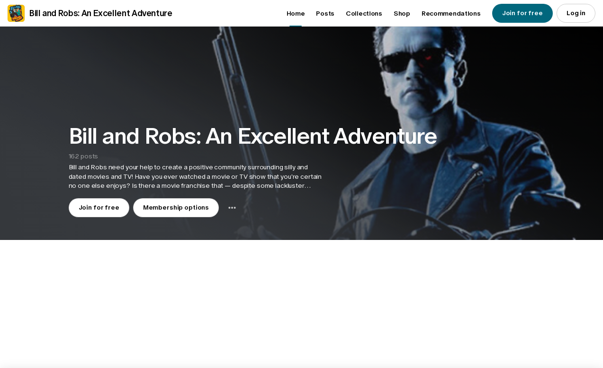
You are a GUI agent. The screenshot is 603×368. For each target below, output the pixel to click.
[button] (197, 177)
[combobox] (232, 207)
